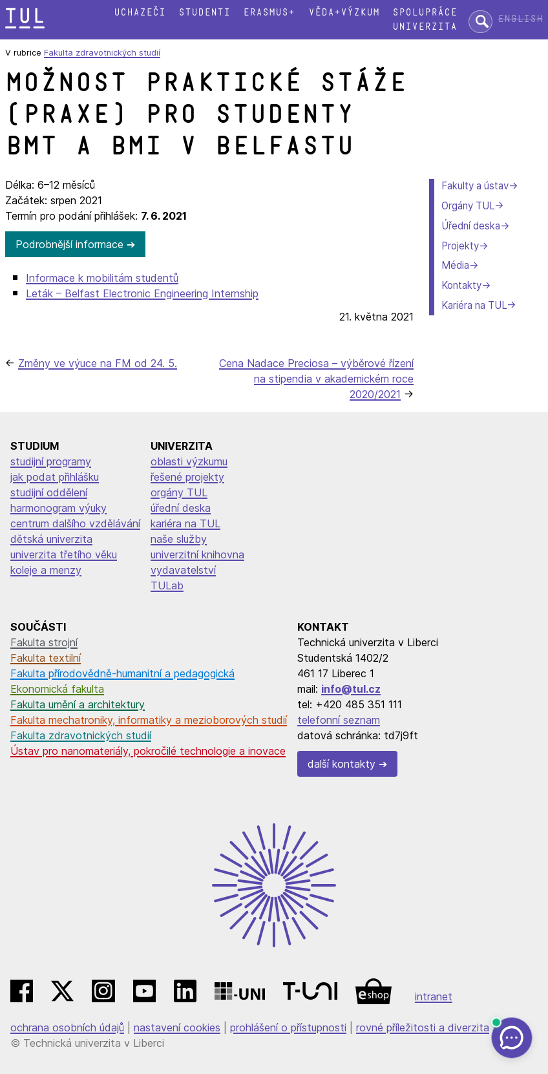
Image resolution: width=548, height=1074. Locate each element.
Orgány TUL (467, 206)
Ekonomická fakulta (57, 688)
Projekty (460, 246)
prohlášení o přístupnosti (288, 1027)
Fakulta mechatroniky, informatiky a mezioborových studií (148, 719)
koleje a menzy (45, 569)
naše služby (179, 538)
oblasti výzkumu (189, 461)
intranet (433, 996)
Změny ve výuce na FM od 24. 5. (97, 363)
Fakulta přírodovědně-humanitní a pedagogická (122, 673)
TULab (167, 585)
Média (455, 265)
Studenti (204, 12)
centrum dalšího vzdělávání (75, 523)
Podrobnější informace (69, 244)
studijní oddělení (48, 492)
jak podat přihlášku (54, 476)
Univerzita (424, 27)
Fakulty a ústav (475, 186)
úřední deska (181, 507)
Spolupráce (424, 12)
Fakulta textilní (45, 657)
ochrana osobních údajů (67, 1027)
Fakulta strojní (44, 642)
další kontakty (341, 763)
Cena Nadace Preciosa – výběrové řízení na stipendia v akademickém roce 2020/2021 (316, 379)
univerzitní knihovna (197, 554)
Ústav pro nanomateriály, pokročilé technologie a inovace (148, 750)
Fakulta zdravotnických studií (102, 53)
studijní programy (50, 461)
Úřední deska (470, 226)
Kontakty (461, 285)
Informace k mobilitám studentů (102, 277)
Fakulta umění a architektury (77, 704)
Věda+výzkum (343, 12)
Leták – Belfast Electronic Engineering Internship (142, 293)
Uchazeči (139, 12)
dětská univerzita (51, 538)
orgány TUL (179, 492)
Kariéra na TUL (474, 305)
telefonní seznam (338, 719)
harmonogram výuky (58, 507)
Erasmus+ (269, 12)
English (520, 19)
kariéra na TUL (185, 523)
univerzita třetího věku (63, 554)
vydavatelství (183, 569)
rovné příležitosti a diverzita (422, 1027)
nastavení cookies (177, 1027)
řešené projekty (187, 476)
